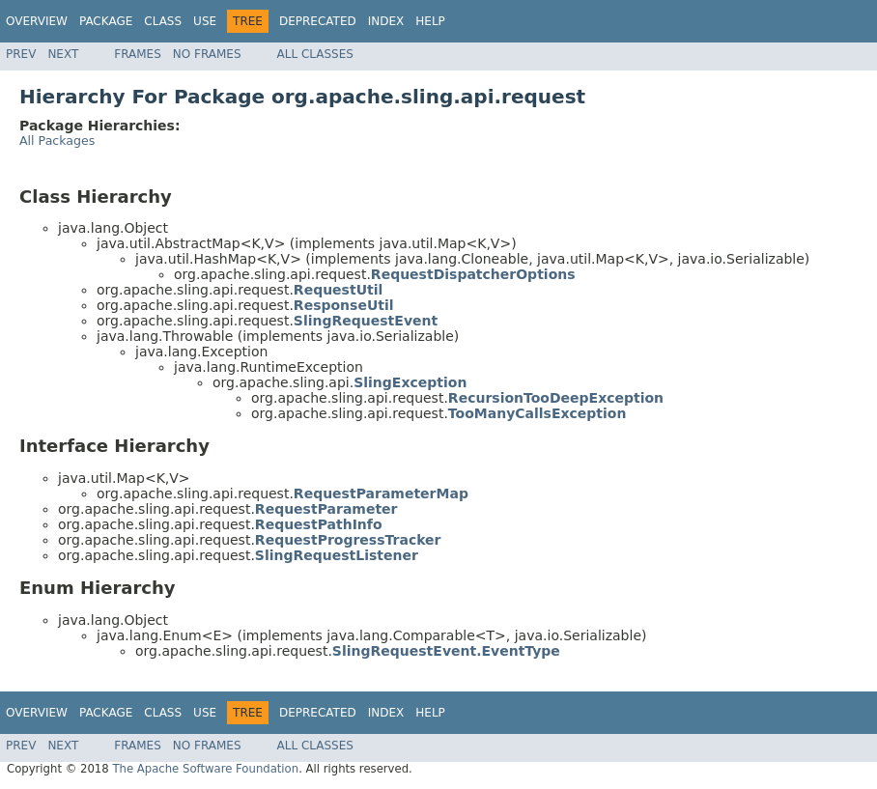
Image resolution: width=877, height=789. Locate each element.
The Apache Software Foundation (205, 768)
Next (62, 54)
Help (430, 21)
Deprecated (317, 21)
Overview (37, 21)
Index (386, 21)
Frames (137, 54)
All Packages (57, 140)
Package (105, 21)
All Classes (315, 54)
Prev (21, 54)
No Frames (207, 54)
